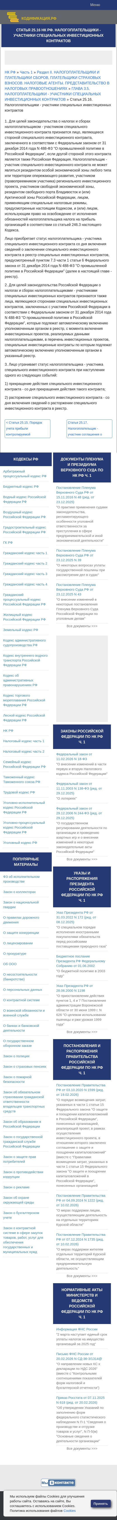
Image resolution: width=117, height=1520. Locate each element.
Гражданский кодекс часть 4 (25, 584)
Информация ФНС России (77, 1329)
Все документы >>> (82, 626)
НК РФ (8, 730)
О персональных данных (22, 989)
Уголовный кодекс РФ (20, 842)
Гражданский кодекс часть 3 (25, 574)
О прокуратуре (14, 953)
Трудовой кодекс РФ (19, 792)
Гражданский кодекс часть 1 (25, 553)
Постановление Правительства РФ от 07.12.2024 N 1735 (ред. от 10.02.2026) (80, 1239)
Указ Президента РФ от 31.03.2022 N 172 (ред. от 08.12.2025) (76, 917)
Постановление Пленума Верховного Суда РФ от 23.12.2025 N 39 (76, 555)
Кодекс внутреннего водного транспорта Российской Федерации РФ (25, 660)
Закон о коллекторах (19, 892)
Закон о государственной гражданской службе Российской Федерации (23, 1141)
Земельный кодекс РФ (20, 630)
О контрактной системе (21, 1000)
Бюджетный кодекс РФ (21, 486)
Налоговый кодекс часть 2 (23, 751)
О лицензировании (18, 943)
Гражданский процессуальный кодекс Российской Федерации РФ (24, 599)
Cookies (69, 1511)
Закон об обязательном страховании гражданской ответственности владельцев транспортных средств (24, 1101)
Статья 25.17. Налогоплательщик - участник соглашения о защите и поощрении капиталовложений (85, 434)
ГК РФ (8, 542)
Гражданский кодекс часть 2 (25, 563)
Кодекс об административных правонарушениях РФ (20, 680)
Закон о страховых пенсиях (24, 1066)
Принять (101, 1503)
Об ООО (9, 964)
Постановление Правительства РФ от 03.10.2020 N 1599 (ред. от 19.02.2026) (80, 1090)
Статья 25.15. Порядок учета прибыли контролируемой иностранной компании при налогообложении (26, 434)
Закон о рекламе (16, 1187)
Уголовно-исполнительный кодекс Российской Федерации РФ (24, 807)
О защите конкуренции (21, 933)
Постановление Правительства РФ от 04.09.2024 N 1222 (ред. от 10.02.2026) (80, 1200)
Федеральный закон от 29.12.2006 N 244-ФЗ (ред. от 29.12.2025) (79, 813)
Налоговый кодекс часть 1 (23, 741)
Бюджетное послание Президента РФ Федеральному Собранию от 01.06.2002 (80, 961)
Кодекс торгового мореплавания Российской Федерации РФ (24, 700)
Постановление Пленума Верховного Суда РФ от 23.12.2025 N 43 (76, 589)
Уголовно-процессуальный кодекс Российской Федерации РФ (24, 827)
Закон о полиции (16, 1056)
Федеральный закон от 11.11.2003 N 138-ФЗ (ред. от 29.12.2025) (79, 788)
